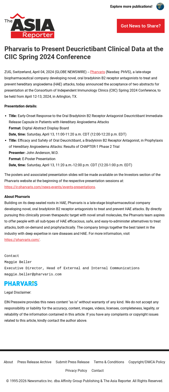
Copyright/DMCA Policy (147, 362)
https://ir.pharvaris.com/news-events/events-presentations (49, 187)
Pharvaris (97, 72)
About (8, 362)
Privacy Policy (76, 371)
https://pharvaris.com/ (22, 240)
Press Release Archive (34, 362)
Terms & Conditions (109, 362)
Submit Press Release (72, 362)
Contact (98, 371)
